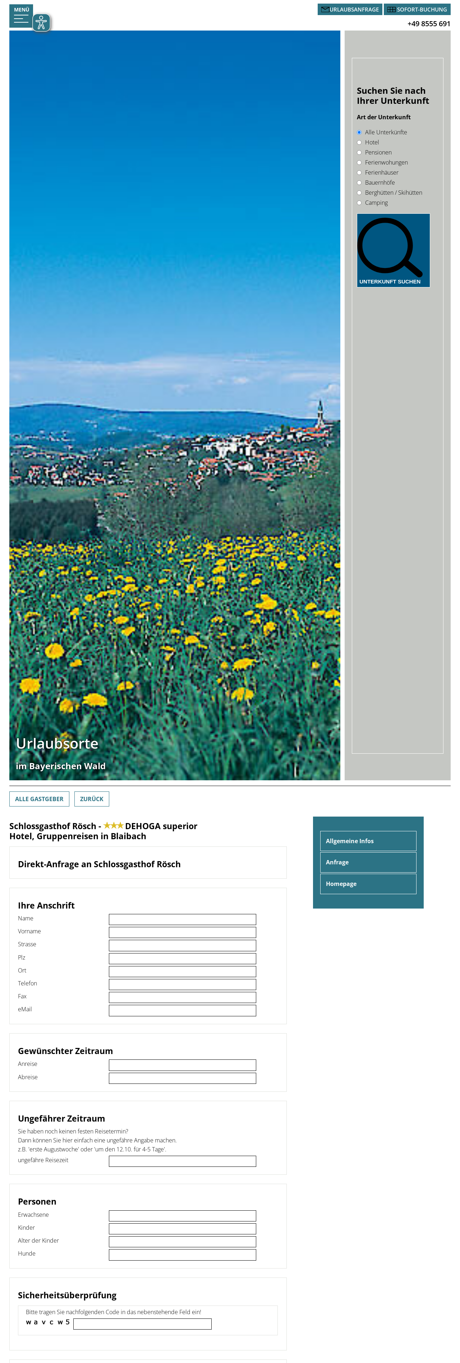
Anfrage (337, 862)
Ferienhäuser (378, 172)
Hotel (368, 142)
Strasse (27, 944)
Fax (22, 996)
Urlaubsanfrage (354, 9)
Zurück (92, 799)
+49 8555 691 (429, 23)
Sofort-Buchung (422, 9)
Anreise (27, 1064)
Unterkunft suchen (389, 281)
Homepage (341, 884)
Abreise (28, 1077)
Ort (22, 970)
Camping (372, 203)
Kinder (26, 1228)
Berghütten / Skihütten (389, 193)
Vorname (29, 931)
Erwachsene (33, 1215)
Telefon (27, 983)
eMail (25, 1009)
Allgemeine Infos (350, 841)
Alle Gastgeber (39, 799)
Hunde (27, 1253)
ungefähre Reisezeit (43, 1160)
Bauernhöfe (376, 182)
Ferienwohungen (382, 162)
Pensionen (374, 152)
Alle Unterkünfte (382, 132)
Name (25, 918)
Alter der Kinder (38, 1240)
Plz (21, 957)
